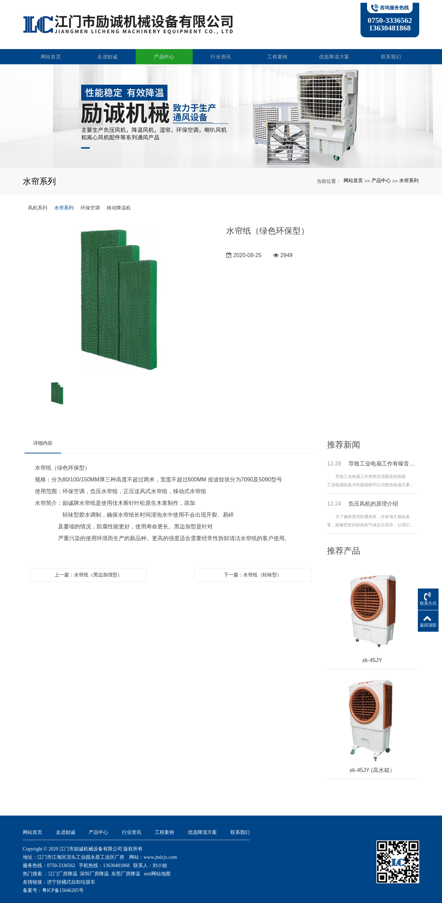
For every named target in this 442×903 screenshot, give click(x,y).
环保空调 (90, 202)
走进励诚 (108, 51)
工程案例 (278, 51)
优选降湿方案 (334, 51)
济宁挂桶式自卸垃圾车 (71, 876)
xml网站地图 (157, 868)
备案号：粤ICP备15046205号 (53, 884)
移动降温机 (119, 202)
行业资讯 (221, 51)
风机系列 (37, 202)
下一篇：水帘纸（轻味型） (253, 569)
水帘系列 (409, 175)
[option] (120, 294)
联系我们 (391, 51)
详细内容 (42, 437)
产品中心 (164, 51)
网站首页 (51, 51)
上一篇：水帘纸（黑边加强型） (88, 569)
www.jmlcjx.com (160, 851)
